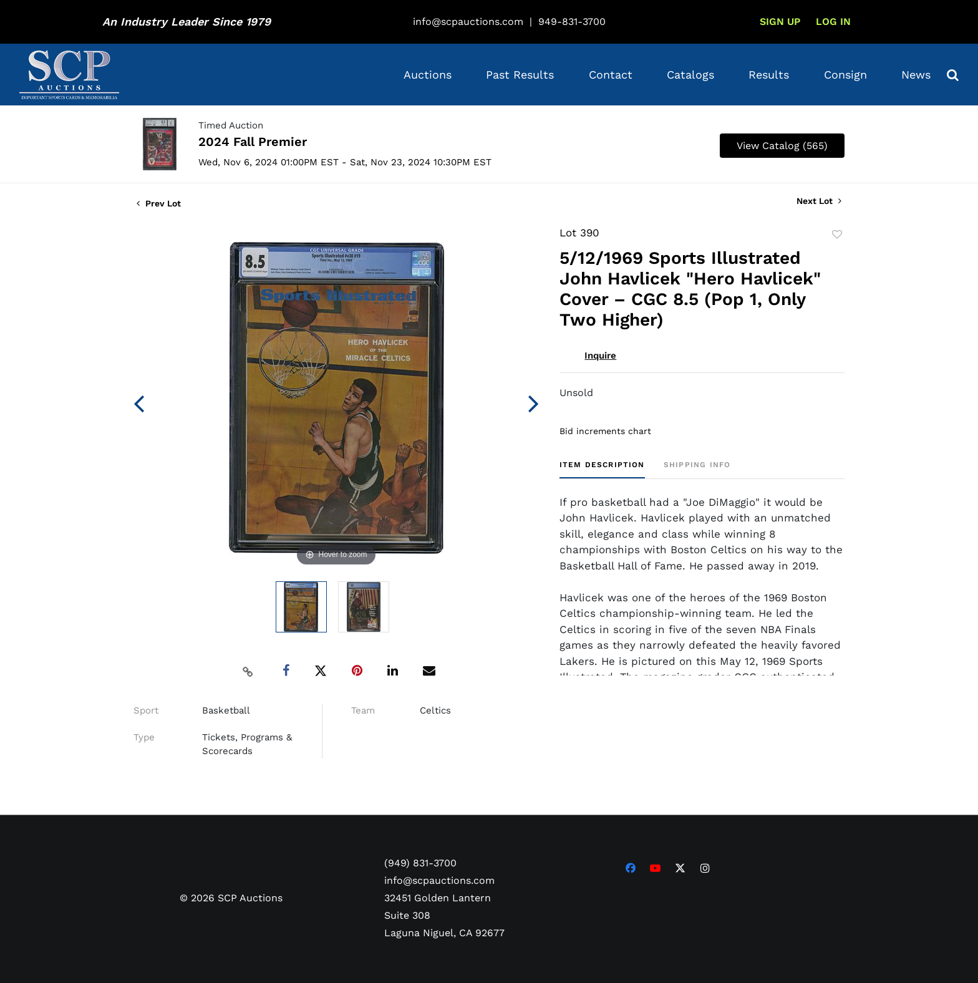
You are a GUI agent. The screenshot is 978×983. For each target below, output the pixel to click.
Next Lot (818, 201)
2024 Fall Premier (252, 141)
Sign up (780, 21)
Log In (833, 21)
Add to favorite (837, 234)
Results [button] (768, 74)
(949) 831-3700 (420, 862)
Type (144, 737)
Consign (845, 74)
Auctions (428, 74)
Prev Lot (159, 203)
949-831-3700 (572, 21)
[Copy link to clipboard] (248, 671)
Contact (610, 74)
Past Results (520, 74)
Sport (145, 710)
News (916, 74)
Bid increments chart (605, 431)
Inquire (600, 355)
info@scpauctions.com (468, 21)
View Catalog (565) (782, 146)
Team (363, 710)
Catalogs (690, 74)
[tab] (602, 469)
